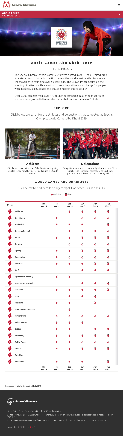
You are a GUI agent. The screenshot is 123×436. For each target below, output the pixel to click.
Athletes (32, 164)
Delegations (90, 164)
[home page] (19, 5)
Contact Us (34, 411)
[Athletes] (32, 143)
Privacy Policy (12, 411)
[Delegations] (90, 143)
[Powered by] (26, 427)
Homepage (9, 386)
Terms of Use (24, 411)
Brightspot (11, 417)
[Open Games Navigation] (119, 14)
